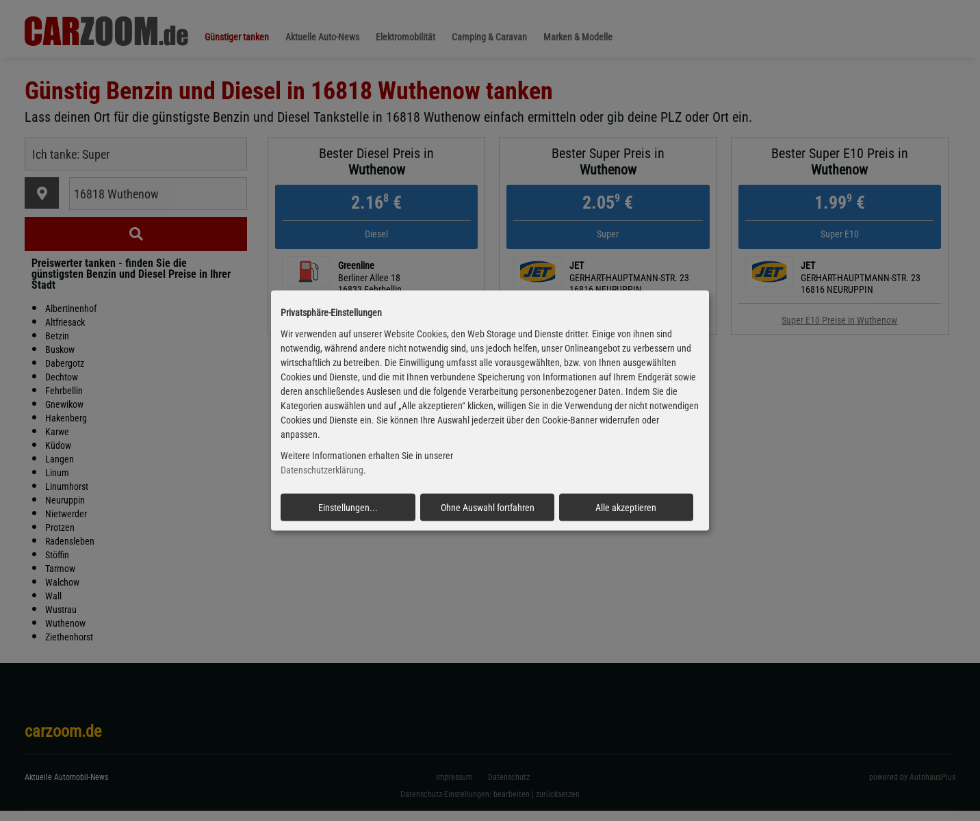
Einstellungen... (348, 506)
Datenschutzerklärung (322, 470)
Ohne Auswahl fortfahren (487, 506)
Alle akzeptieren (625, 506)
